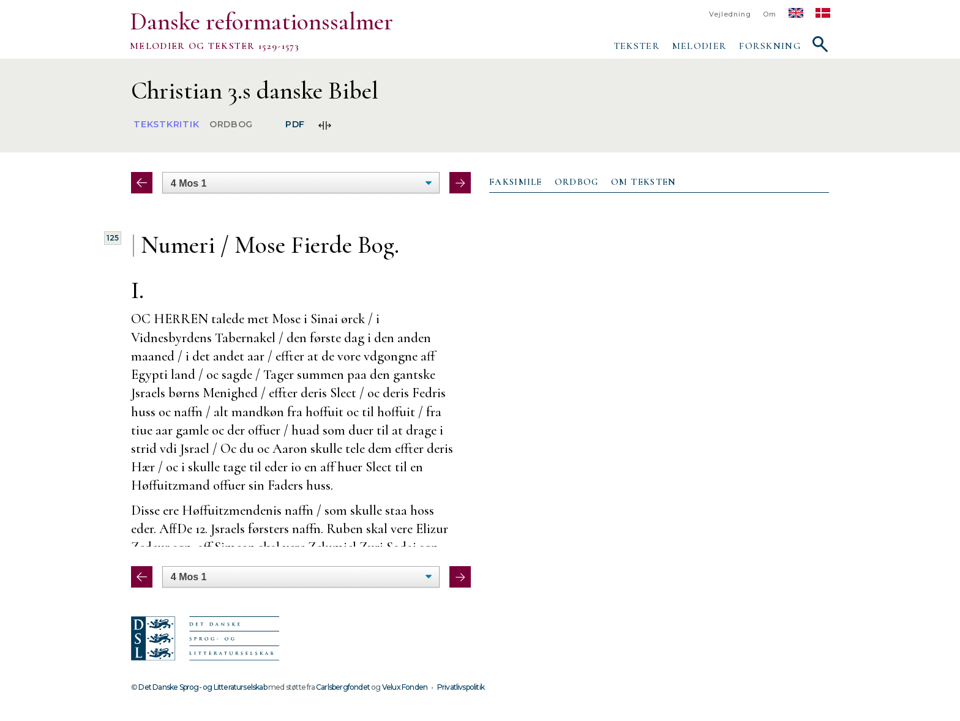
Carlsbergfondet (343, 687)
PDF (295, 124)
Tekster (636, 46)
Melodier (699, 46)
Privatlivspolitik (460, 687)
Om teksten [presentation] (644, 181)
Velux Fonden (404, 687)
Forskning (770, 46)
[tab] (515, 182)
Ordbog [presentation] (577, 181)
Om (769, 14)
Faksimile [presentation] (515, 181)
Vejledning (730, 14)
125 (113, 237)
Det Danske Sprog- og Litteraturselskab (202, 687)
